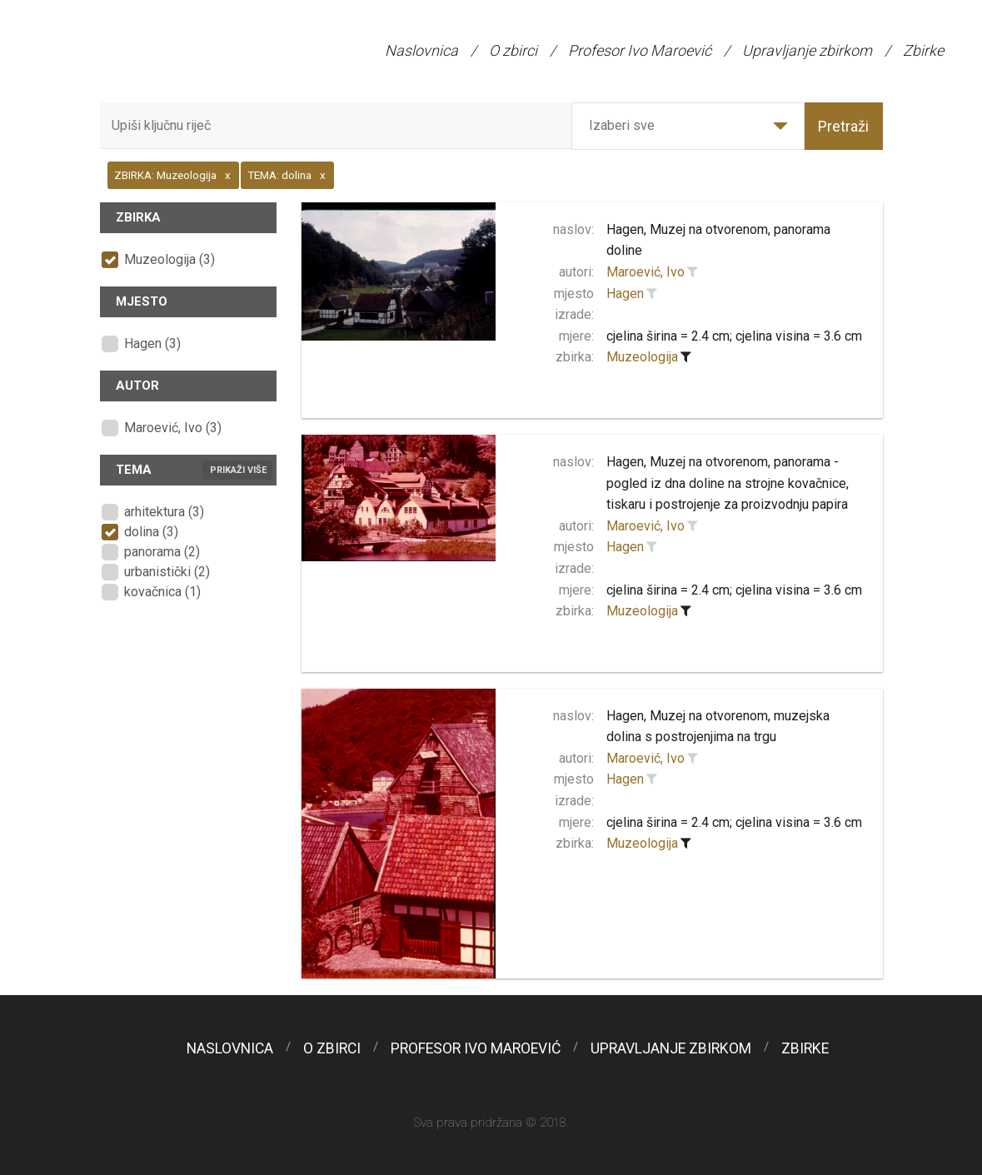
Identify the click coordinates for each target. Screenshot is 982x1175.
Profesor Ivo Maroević (639, 50)
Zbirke (923, 50)
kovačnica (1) (162, 592)
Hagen (625, 293)
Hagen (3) (152, 343)
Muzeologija (642, 357)
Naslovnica (421, 50)
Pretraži (843, 126)
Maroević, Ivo (645, 272)
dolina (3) (151, 532)
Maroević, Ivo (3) (173, 428)
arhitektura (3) (164, 512)
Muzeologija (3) (169, 259)
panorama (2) (162, 552)
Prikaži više (238, 470)
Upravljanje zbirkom (807, 50)
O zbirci (513, 50)
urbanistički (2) (167, 572)
